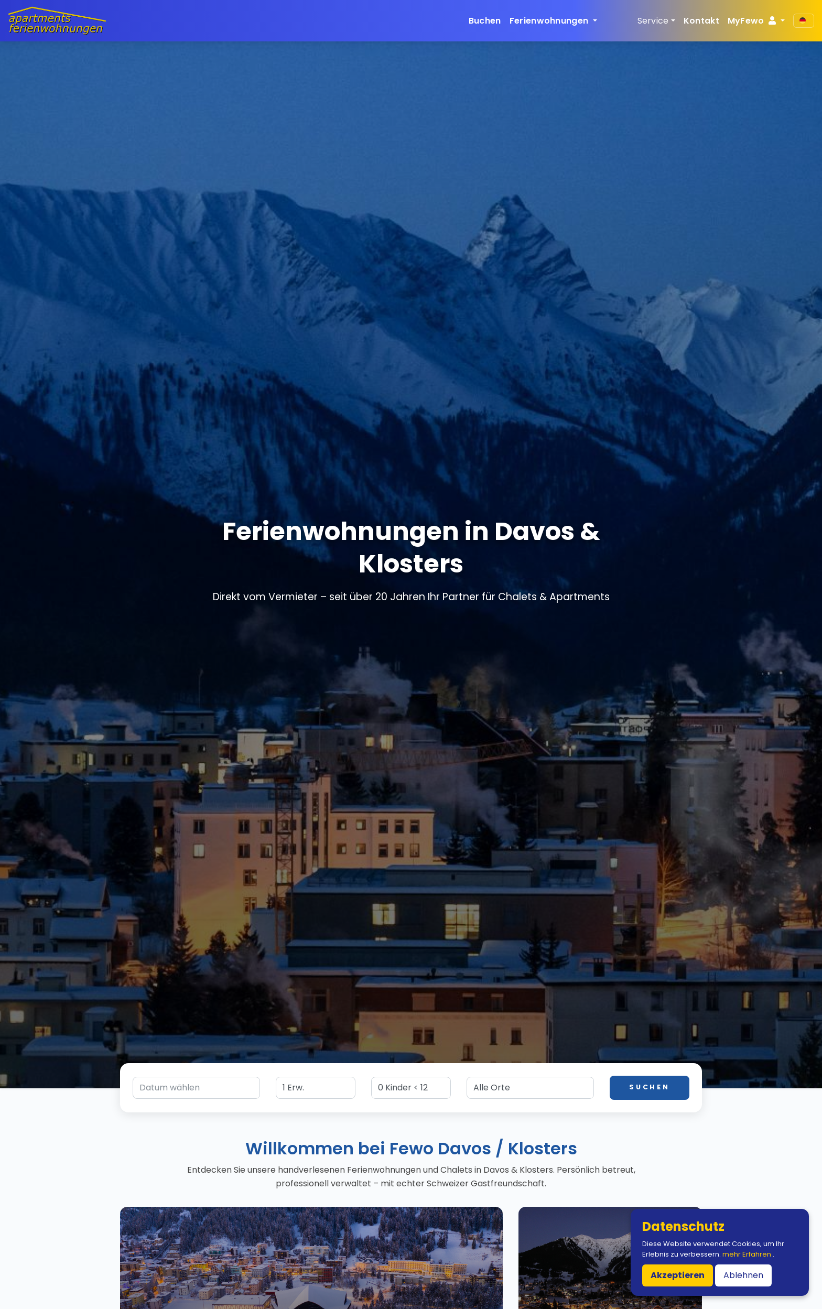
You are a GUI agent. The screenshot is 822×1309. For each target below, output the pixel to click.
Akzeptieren (678, 1275)
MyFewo (753, 21)
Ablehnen (743, 1275)
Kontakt (701, 21)
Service (653, 21)
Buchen (485, 21)
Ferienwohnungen (550, 21)
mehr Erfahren (747, 1254)
